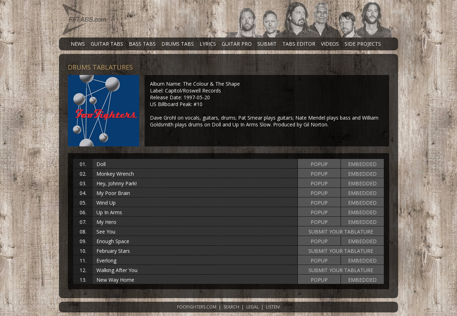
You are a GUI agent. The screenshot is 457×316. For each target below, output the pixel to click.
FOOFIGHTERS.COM (196, 307)
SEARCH (231, 307)
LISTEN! (273, 307)
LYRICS (208, 43)
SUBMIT (267, 43)
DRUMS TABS (177, 43)
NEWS (78, 43)
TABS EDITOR (298, 43)
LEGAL (252, 307)
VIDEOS (330, 43)
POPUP (319, 164)
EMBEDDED (362, 164)
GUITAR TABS (107, 43)
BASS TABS (142, 43)
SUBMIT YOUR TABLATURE (340, 231)
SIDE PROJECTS (363, 43)
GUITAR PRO (237, 43)
